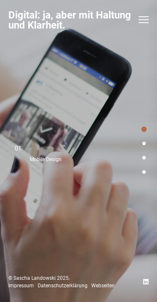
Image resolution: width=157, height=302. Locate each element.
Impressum (21, 286)
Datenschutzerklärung (63, 286)
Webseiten (103, 286)
